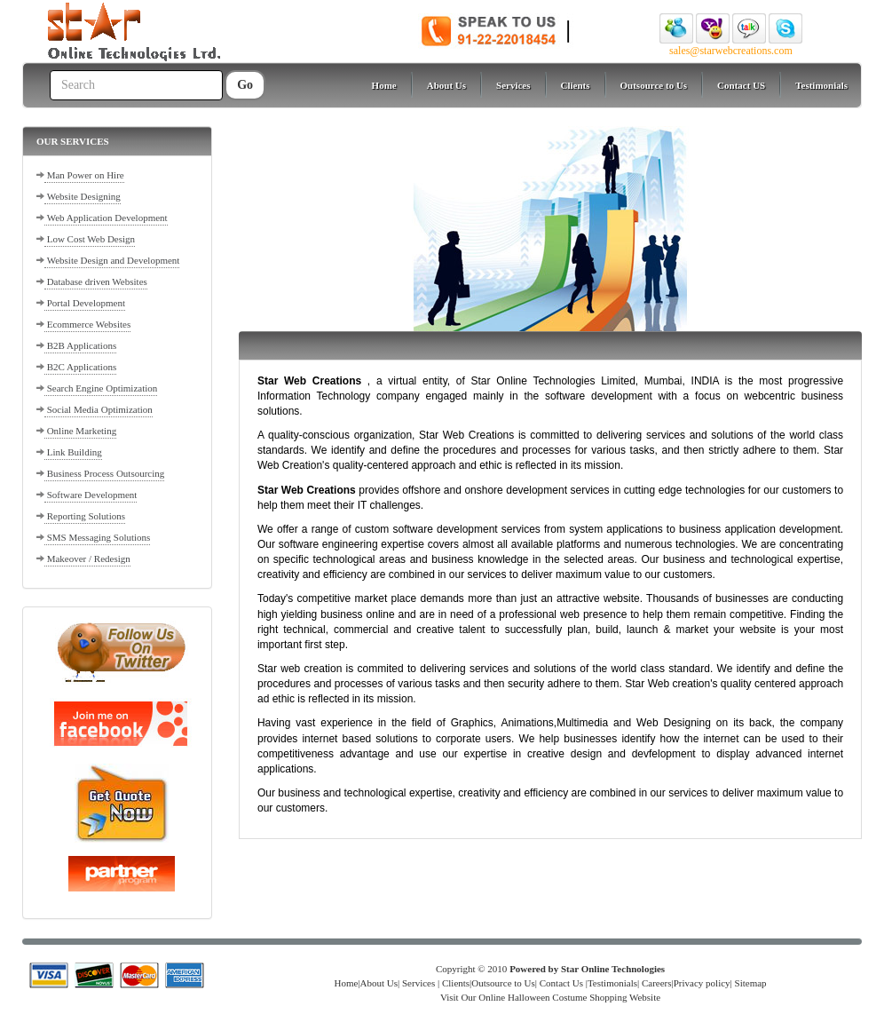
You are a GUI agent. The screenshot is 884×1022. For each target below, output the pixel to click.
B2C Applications (80, 366)
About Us (446, 85)
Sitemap (749, 983)
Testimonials (821, 85)
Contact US (741, 85)
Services (513, 85)
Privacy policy (702, 983)
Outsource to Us (654, 85)
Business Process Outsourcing (104, 473)
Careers (657, 983)
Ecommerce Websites (87, 324)
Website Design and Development (111, 260)
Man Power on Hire (84, 175)
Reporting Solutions (84, 516)
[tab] (117, 141)
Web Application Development (106, 217)
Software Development (90, 494)
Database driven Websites (95, 281)
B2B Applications (80, 345)
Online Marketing (80, 430)
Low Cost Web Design (89, 239)
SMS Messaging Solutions (97, 537)
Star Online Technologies (613, 968)
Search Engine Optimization (100, 388)
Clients (575, 85)
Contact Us (561, 983)
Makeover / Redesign (87, 558)
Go (245, 84)
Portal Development (84, 302)
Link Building (73, 452)
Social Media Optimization (98, 409)
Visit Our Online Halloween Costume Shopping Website (550, 997)
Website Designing (82, 196)
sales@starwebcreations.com (731, 50)
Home (384, 85)
